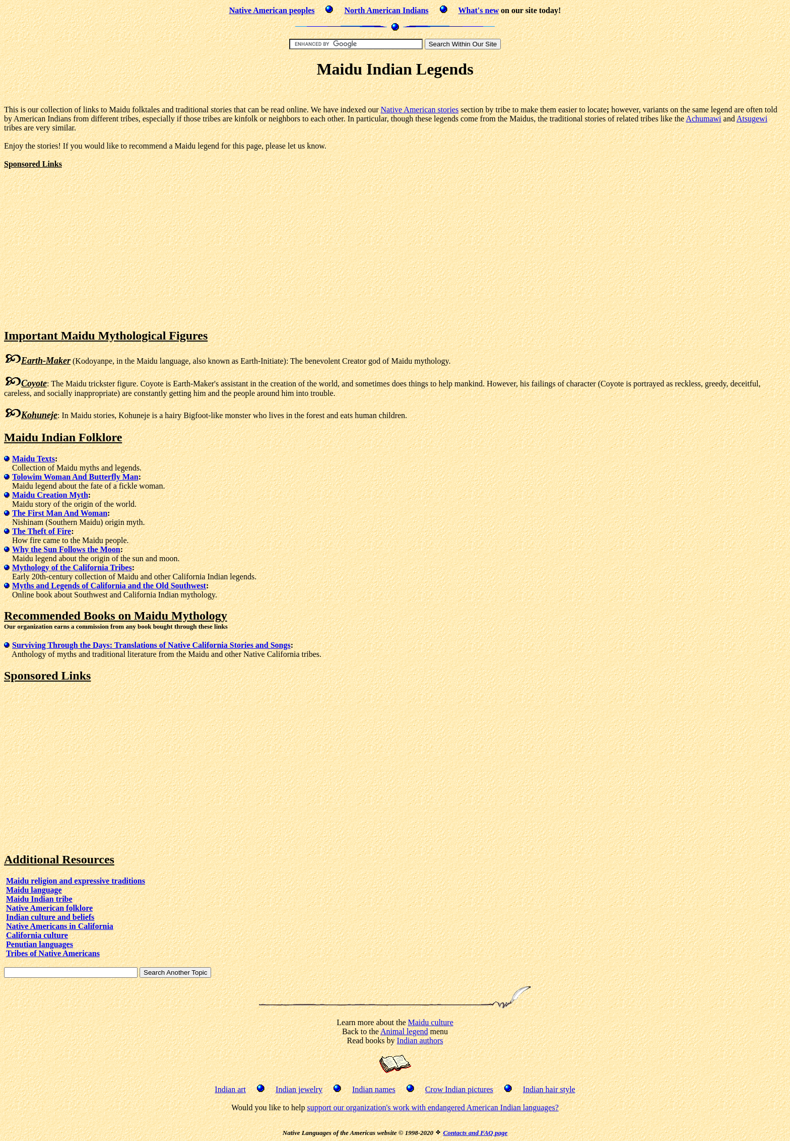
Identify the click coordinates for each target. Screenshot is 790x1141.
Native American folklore (49, 908)
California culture (37, 935)
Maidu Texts (33, 458)
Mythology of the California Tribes (72, 567)
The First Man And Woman (59, 513)
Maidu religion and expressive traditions (75, 881)
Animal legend (404, 1031)
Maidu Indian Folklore (63, 437)
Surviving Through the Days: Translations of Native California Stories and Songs (151, 645)
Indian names (374, 1089)
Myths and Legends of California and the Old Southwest (109, 585)
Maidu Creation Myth (50, 495)
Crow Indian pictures (459, 1089)
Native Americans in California (59, 926)
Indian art (230, 1089)
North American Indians (386, 10)
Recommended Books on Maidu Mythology (115, 615)
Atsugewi (752, 118)
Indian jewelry (299, 1089)
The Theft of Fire (41, 531)
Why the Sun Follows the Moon (66, 549)
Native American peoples (272, 10)
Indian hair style (549, 1089)
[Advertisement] (395, 93)
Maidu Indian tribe (39, 899)
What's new (478, 10)
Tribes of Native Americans (53, 953)
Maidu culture (430, 1022)
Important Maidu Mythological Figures (106, 335)
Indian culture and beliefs (50, 917)
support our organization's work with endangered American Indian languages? (432, 1107)
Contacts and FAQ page (475, 1132)
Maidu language (34, 890)
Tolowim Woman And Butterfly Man (75, 477)
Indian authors (420, 1040)
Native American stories (420, 109)
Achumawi (703, 118)
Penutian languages (39, 944)
